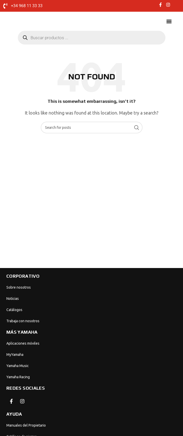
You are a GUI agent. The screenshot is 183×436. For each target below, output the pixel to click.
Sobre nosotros (18, 287)
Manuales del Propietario (26, 425)
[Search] (92, 127)
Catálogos (14, 310)
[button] (169, 21)
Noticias (12, 299)
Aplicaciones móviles (22, 343)
